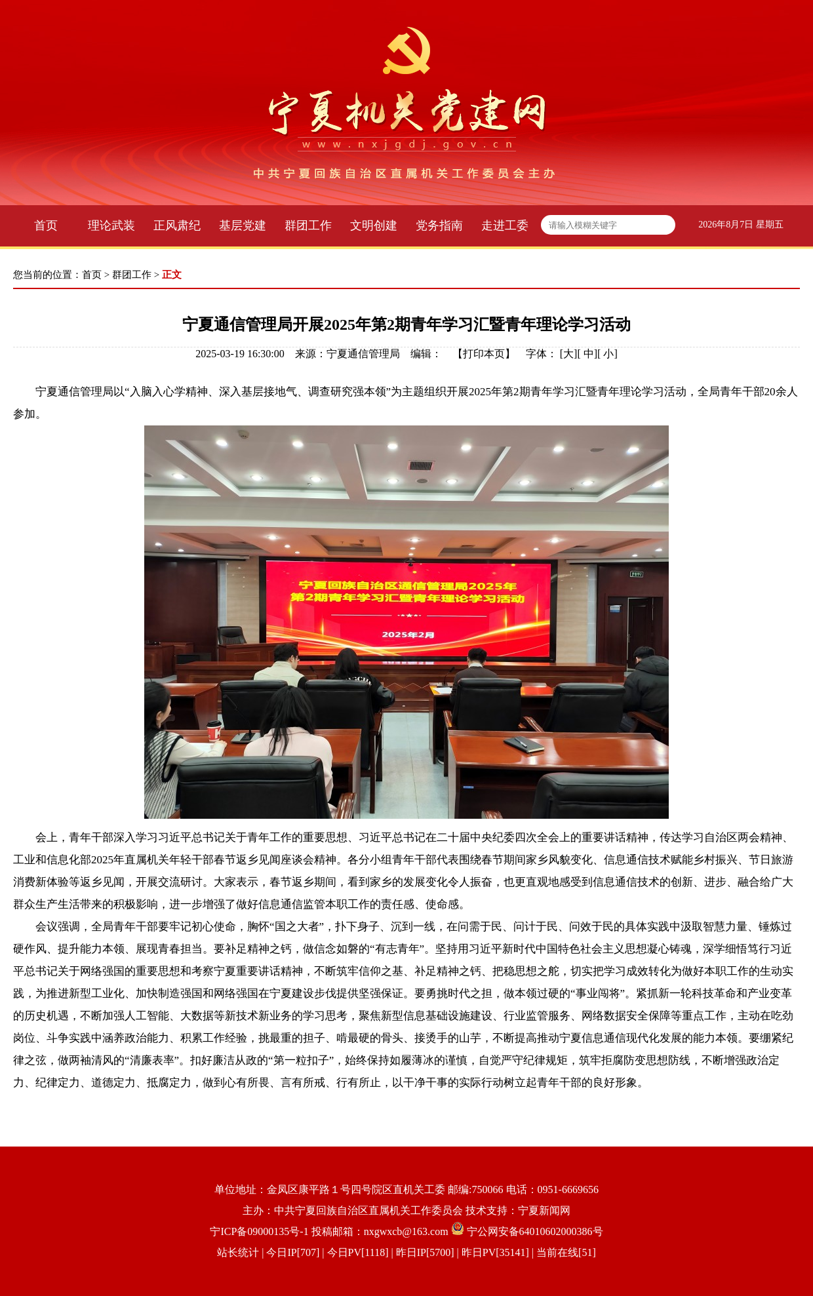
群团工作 (308, 225)
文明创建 (373, 225)
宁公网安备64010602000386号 (535, 1231)
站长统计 (238, 1252)
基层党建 (242, 225)
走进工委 (504, 225)
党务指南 (439, 225)
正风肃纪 (177, 225)
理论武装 (111, 225)
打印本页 (484, 353)
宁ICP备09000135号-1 (259, 1231)
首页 (46, 225)
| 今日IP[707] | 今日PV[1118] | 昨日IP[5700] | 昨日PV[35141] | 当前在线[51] (427, 1252)
